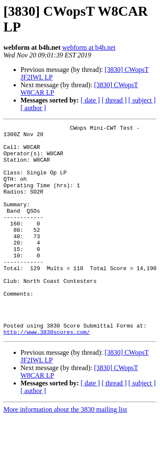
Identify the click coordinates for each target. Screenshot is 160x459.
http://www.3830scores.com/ (46, 374)
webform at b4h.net (89, 47)
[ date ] (90, 100)
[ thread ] (114, 100)
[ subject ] (142, 100)
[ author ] (33, 107)
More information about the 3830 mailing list (65, 451)
